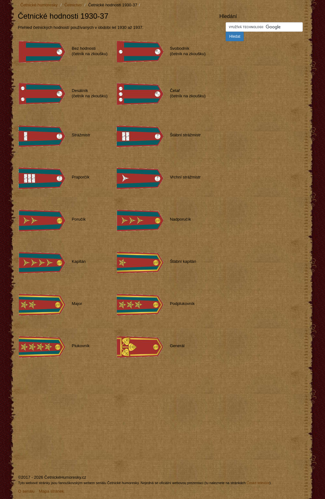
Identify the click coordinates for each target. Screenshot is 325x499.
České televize (258, 483)
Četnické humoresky (39, 5)
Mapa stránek (51, 491)
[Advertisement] (71, 418)
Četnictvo (73, 5)
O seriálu (26, 491)
